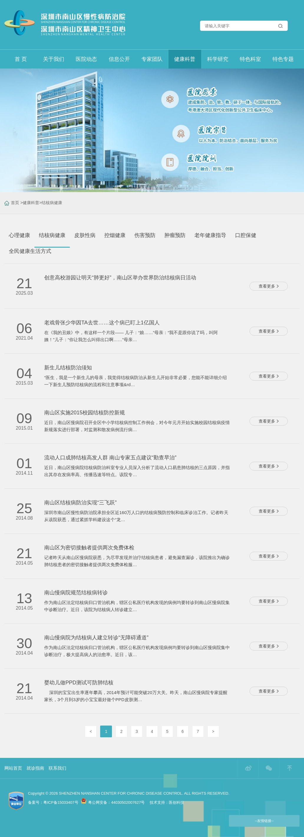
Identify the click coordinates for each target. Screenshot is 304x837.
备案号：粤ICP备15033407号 (53, 802)
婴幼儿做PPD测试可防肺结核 (78, 683)
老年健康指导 (210, 235)
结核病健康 (52, 202)
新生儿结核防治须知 (68, 368)
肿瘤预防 (175, 235)
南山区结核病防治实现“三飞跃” (80, 503)
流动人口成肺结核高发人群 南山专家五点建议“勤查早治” (110, 458)
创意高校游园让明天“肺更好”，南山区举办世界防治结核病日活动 (120, 278)
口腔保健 (245, 235)
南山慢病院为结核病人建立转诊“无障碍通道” (96, 638)
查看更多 (269, 286)
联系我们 (57, 768)
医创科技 (176, 802)
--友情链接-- (264, 821)
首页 (15, 202)
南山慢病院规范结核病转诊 (76, 593)
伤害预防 (145, 235)
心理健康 (19, 235)
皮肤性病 (84, 235)
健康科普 (31, 202)
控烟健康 (114, 235)
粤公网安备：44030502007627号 (113, 802)
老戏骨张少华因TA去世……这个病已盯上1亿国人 (102, 323)
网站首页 (13, 768)
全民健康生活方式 (30, 251)
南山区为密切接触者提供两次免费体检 (89, 548)
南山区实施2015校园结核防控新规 (84, 413)
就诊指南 (35, 768)
